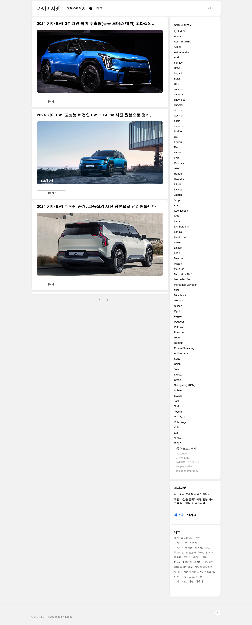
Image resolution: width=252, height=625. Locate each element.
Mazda (178, 263)
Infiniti (177, 184)
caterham (179, 94)
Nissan (178, 305)
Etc (176, 432)
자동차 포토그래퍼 (185, 448)
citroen (178, 110)
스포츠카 (191, 552)
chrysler (178, 104)
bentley (178, 62)
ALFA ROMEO (182, 41)
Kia (176, 205)
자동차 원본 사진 (193, 571)
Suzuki (178, 395)
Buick (177, 78)
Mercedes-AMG (183, 274)
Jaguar (178, 194)
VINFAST (179, 416)
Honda (178, 173)
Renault (178, 342)
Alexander (181, 453)
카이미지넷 (48, 8)
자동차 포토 (187, 576)
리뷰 (176, 576)
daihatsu (179, 126)
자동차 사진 (180, 542)
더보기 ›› (51, 101)
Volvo (177, 427)
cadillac (178, 89)
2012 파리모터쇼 (183, 567)
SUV (206, 547)
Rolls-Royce (181, 353)
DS (176, 136)
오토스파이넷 (76, 8)
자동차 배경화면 (183, 562)
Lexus (177, 242)
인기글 (191, 515)
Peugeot (179, 321)
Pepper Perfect (184, 466)
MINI (177, 289)
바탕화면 (208, 562)
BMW (177, 67)
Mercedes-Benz (183, 279)
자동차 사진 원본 (183, 547)
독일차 (197, 557)
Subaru (178, 390)
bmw (200, 552)
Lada (177, 221)
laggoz (68, 616)
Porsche (179, 332)
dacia (177, 120)
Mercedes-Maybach (185, 284)
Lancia (178, 231)
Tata (176, 400)
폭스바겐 (179, 552)
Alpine (177, 46)
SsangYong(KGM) (184, 385)
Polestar (179, 327)
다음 (108, 349)
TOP (217, 613)
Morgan (178, 300)
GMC (177, 168)
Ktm (176, 215)
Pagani (178, 316)
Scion (177, 363)
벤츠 (176, 538)
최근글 (178, 515)
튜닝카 (177, 571)
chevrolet (179, 99)
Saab (177, 358)
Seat (176, 369)
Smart (177, 379)
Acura (177, 36)
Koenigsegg (181, 210)
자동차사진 (187, 538)
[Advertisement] (100, 317)
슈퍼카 (200, 576)
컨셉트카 (209, 571)
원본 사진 (194, 542)
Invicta (178, 189)
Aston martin (181, 52)
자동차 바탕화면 (203, 567)
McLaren (179, 268)
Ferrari (178, 141)
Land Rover (181, 237)
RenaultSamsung (184, 348)
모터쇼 (178, 443)
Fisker (177, 152)
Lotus (177, 252)
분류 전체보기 (183, 25)
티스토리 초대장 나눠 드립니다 (192, 493)
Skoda (177, 374)
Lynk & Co (180, 31)
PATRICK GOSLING (187, 462)
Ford (176, 157)
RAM (177, 337)
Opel (177, 311)
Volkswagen (181, 422)
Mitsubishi (180, 295)
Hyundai (179, 179)
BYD (176, 83)
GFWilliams (182, 457)
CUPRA (178, 115)
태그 (99, 8)
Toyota (178, 411)
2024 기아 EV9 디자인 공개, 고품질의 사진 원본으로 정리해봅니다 (96, 206)
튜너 (205, 557)
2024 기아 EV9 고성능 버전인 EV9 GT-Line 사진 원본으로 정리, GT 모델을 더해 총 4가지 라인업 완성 (97, 115)
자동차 (198, 547)
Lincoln (178, 247)
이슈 (190, 581)
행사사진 (179, 437)
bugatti (178, 73)
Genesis (179, 163)
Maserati (179, 258)
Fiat (176, 147)
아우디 (199, 581)
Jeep (177, 200)
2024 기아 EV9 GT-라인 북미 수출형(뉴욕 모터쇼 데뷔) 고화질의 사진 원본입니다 (97, 23)
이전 (92, 349)
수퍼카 (197, 562)
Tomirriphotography (187, 470)
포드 (198, 538)
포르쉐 (177, 557)
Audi (176, 57)
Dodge (178, 131)
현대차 (209, 552)
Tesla (177, 406)
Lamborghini (181, 226)
